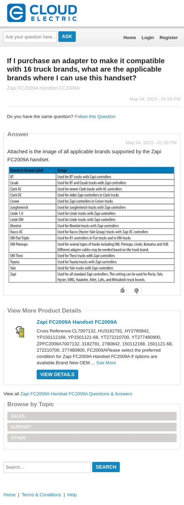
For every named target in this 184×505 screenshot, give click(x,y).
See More (106, 362)
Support (21, 427)
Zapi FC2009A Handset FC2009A (77, 322)
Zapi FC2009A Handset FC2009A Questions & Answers (76, 393)
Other (18, 438)
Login (148, 37)
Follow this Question (95, 116)
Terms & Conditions (41, 494)
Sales (18, 416)
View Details (57, 374)
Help (72, 494)
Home (129, 37)
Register (169, 37)
